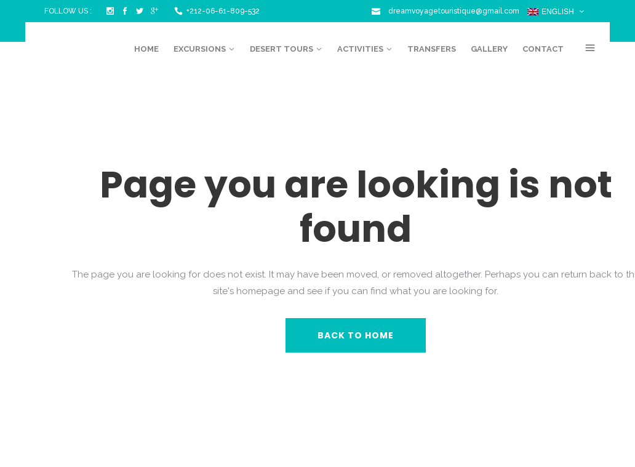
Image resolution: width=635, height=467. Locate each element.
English (550, 11)
